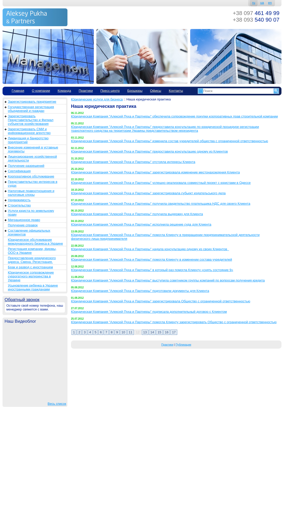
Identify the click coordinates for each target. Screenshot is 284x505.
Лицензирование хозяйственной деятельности (32, 158)
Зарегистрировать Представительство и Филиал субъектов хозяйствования (31, 120)
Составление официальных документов (29, 232)
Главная (18, 91)
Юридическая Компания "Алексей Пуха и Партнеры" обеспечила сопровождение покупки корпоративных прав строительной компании (174, 116)
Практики (86, 91)
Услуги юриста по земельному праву (31, 212)
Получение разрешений (26, 166)
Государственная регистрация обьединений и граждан (31, 109)
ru (253, 3)
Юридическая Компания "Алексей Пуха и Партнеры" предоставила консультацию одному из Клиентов (149, 151)
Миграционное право (24, 220)
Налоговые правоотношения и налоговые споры (31, 193)
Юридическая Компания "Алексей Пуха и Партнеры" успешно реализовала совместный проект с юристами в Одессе (161, 183)
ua (262, 3)
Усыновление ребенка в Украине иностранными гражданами (33, 287)
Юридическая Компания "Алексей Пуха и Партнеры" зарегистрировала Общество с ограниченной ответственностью (160, 301)
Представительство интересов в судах (32, 183)
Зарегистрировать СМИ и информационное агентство (29, 131)
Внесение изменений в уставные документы (33, 149)
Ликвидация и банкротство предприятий (28, 140)
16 (166, 332)
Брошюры (135, 91)
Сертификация (19, 171)
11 (130, 332)
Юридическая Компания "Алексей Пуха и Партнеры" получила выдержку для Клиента (137, 214)
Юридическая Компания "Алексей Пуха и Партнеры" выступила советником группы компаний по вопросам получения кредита (168, 280)
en (270, 3)
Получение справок (23, 225)
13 (145, 332)
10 (123, 332)
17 (173, 332)
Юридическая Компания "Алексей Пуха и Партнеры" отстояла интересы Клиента (133, 162)
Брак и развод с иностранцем (30, 267)
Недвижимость (19, 200)
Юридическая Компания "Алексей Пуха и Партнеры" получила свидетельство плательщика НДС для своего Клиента (160, 203)
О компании (41, 91)
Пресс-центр (110, 91)
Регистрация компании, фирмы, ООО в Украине (32, 251)
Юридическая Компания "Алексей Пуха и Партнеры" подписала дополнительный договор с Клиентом (149, 312)
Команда (64, 91)
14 (152, 332)
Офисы (155, 91)
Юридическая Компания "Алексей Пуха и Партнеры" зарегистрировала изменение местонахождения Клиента (155, 172)
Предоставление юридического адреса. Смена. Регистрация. (32, 260)
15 (159, 332)
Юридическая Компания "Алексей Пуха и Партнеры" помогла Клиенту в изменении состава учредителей (151, 259)
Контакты (176, 91)
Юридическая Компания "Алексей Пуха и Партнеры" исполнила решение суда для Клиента (141, 224)
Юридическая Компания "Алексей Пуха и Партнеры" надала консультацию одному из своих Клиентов (150, 249)
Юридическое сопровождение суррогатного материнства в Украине (31, 276)
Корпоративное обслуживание (31, 176)
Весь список (57, 404)
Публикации (183, 344)
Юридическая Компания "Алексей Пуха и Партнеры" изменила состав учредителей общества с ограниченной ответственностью (169, 141)
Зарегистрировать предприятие (32, 101)
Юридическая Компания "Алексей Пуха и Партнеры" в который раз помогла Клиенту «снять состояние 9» (152, 270)
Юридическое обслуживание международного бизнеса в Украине (35, 241)
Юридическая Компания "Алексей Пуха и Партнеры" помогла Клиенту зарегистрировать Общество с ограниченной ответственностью (174, 322)
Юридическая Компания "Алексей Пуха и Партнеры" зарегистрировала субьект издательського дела (148, 193)
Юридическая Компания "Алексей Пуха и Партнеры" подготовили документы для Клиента (140, 291)
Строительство (19, 205)
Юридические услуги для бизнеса (97, 99)
